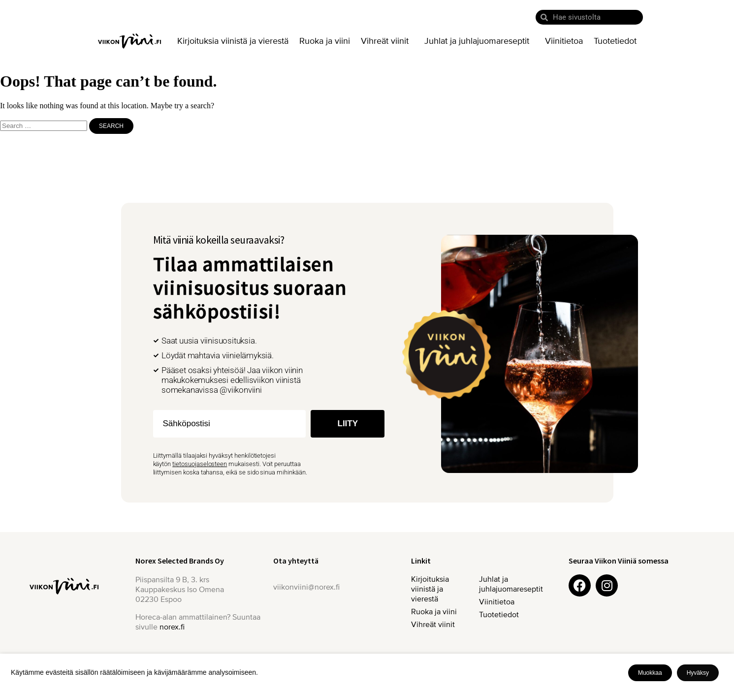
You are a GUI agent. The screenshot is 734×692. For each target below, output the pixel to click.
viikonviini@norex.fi (306, 587)
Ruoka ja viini (324, 40)
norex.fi (172, 627)
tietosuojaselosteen (199, 464)
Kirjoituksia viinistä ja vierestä (232, 40)
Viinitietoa (564, 40)
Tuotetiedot (615, 40)
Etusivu (129, 40)
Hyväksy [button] (698, 672)
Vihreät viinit (387, 40)
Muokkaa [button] (650, 672)
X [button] (725, 663)
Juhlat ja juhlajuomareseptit (479, 40)
